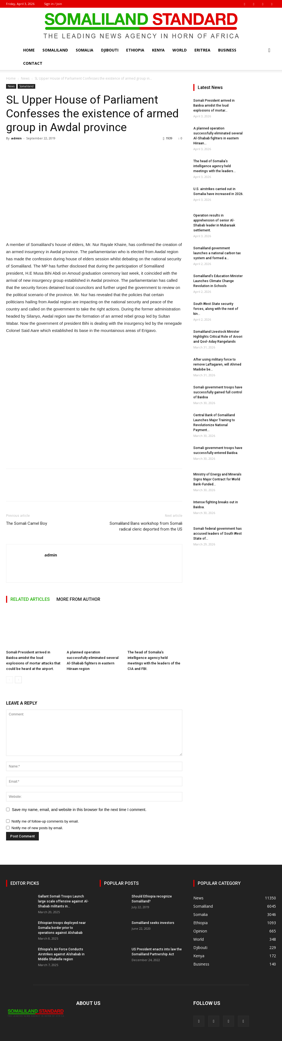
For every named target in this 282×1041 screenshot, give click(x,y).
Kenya (158, 50)
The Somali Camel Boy (26, 523)
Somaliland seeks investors (153, 923)
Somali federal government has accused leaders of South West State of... (217, 533)
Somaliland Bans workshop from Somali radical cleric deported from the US (146, 526)
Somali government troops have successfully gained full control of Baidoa (217, 392)
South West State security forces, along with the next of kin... (215, 309)
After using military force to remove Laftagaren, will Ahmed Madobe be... (217, 364)
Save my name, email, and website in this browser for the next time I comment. (79, 809)
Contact (32, 63)
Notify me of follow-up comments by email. (45, 821)
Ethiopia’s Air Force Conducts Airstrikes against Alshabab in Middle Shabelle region (61, 954)
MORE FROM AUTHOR (78, 599)
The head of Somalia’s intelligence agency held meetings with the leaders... (214, 166)
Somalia (84, 50)
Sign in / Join (53, 4)
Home (29, 50)
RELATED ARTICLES (30, 599)
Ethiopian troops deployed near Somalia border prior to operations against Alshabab (62, 928)
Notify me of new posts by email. (37, 828)
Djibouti (109, 50)
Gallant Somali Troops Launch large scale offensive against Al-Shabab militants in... (63, 901)
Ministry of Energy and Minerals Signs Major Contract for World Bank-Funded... (217, 479)
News (25, 78)
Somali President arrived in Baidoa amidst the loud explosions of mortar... (214, 105)
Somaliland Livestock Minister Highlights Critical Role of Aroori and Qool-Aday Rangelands (217, 337)
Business (227, 50)
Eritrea (202, 50)
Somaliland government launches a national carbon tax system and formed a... (217, 253)
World (179, 50)
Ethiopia (135, 50)
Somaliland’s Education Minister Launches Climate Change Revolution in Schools (218, 281)
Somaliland (55, 50)
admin (16, 138)
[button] (269, 50)
